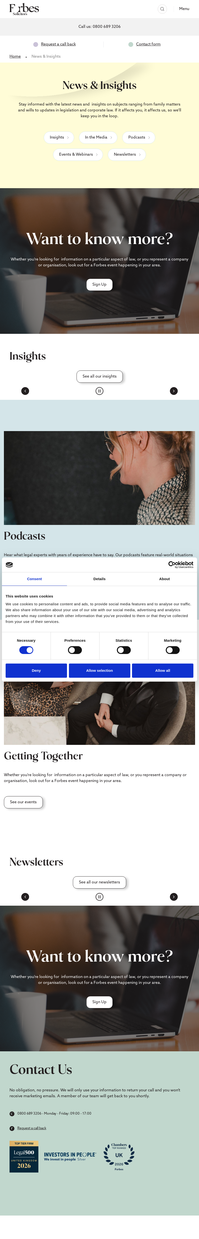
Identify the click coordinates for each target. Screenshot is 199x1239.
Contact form (148, 44)
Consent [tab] (34, 579)
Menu (184, 9)
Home (15, 57)
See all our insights (100, 377)
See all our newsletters (99, 882)
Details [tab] (99, 579)
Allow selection (99, 670)
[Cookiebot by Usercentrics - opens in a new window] (172, 564)
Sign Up (99, 285)
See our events (23, 802)
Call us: (99, 27)
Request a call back (58, 44)
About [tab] (164, 579)
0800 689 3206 (29, 1114)
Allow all (162, 670)
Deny (36, 670)
